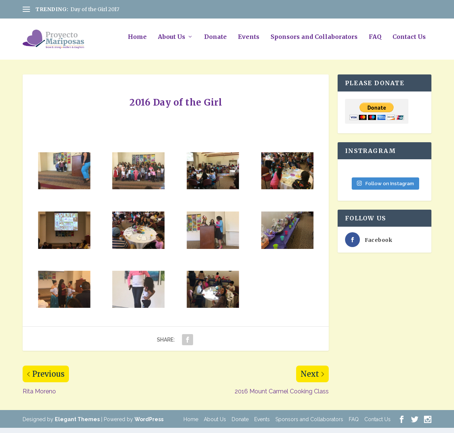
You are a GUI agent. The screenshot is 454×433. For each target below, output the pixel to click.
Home (137, 42)
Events (248, 42)
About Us (171, 42)
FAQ (375, 42)
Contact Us (409, 42)
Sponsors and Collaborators (314, 42)
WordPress (149, 424)
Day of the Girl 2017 (94, 9)
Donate (215, 42)
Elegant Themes (77, 424)
